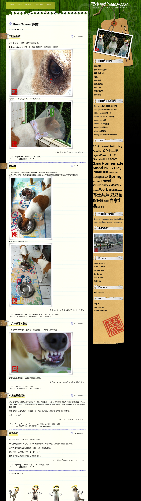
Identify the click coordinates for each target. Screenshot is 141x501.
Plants (108, 168)
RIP (105, 172)
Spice (104, 177)
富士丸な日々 (99, 292)
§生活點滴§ (33, 426)
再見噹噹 (97, 80)
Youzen (28, 157)
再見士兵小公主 (100, 73)
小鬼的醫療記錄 (17, 395)
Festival (112, 159)
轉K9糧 (12, 166)
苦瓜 (98, 207)
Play (117, 168)
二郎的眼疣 (14, 36)
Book (95, 151)
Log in (96, 304)
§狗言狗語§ (23, 159)
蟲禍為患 (13, 433)
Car (100, 151)
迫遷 (96, 77)
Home (12, 4)
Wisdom (96, 190)
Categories (39, 4)
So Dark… (98, 274)
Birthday (115, 146)
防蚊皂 (105, 127)
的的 (106, 201)
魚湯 (104, 120)
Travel (106, 181)
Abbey (96, 113)
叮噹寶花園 (98, 278)
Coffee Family (99, 267)
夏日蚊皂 (97, 95)
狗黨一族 (97, 281)
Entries (99, 307)
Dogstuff (19, 157)
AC (95, 146)
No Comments (79, 36)
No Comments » (36, 159)
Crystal (96, 155)
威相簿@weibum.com (109, 4)
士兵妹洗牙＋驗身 (18, 323)
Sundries (96, 181)
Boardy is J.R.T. (100, 263)
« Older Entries (16, 30)
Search (48, 4)
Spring (28, 314)
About (19, 4)
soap (97, 177)
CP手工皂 (111, 151)
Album (102, 146)
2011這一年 (106, 113)
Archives (28, 4)
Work (103, 189)
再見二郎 (97, 66)
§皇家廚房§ (33, 317)
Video (112, 184)
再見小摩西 (98, 84)
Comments (100, 311)
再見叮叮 (97, 88)
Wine (118, 185)
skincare (113, 172)
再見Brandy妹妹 (100, 70)
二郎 (33, 157)
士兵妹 (51, 314)
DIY (113, 155)
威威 (53, 424)
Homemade (112, 163)
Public (98, 172)
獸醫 (39, 157)
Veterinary (37, 314)
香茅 (102, 207)
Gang (97, 163)
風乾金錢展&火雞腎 (109, 106)
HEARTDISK (99, 270)
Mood (17, 424)
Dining (104, 155)
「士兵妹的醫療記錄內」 (32, 378)
